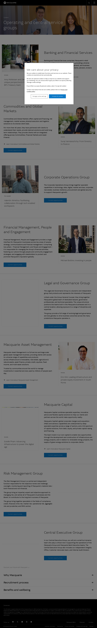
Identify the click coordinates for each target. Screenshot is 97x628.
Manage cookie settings (39, 96)
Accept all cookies (57, 96)
